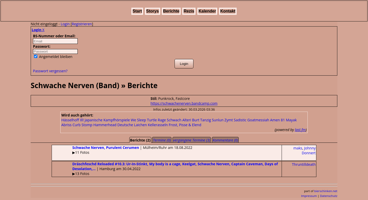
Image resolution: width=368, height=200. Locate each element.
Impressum (309, 196)
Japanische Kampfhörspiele (107, 119)
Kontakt (228, 11)
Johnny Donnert (309, 150)
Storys (152, 11)
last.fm (300, 129)
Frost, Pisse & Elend (185, 124)
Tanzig (205, 119)
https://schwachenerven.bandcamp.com (184, 103)
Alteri (186, 119)
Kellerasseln (158, 124)
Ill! (82, 119)
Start (137, 11)
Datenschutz (328, 196)
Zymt (228, 119)
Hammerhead (104, 124)
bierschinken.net (326, 191)
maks (297, 148)
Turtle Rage (156, 119)
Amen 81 (277, 119)
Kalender (207, 11)
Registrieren (82, 23)
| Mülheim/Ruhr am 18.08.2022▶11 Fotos (122, 150)
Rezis (188, 11)
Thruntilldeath (304, 164)
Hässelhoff (70, 119)
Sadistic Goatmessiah (251, 119)
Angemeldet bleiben (53, 56)
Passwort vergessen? (50, 70)
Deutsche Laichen (132, 124)
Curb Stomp (83, 124)
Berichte (171, 11)
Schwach (174, 119)
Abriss (66, 124)
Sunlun (218, 119)
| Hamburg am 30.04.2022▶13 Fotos (165, 168)
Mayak (291, 119)
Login (65, 23)
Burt (195, 119)
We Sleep (138, 119)
